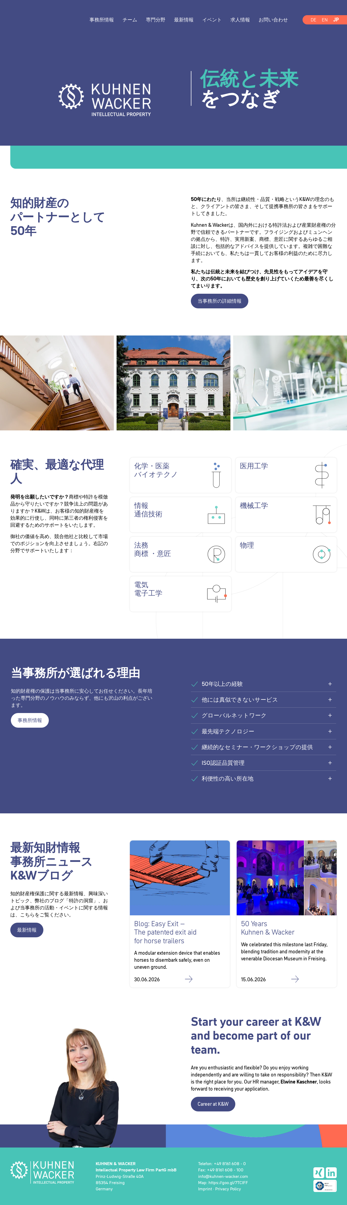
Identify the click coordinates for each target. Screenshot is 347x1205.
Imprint (205, 1189)
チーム (130, 19)
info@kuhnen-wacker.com (223, 1176)
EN (325, 19)
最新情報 (184, 19)
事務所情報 (101, 19)
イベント (212, 19)
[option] (173, 104)
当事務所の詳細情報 (220, 301)
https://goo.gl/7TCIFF (228, 1182)
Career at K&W (213, 1104)
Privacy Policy (228, 1189)
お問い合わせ (273, 19)
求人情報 (240, 19)
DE (313, 19)
